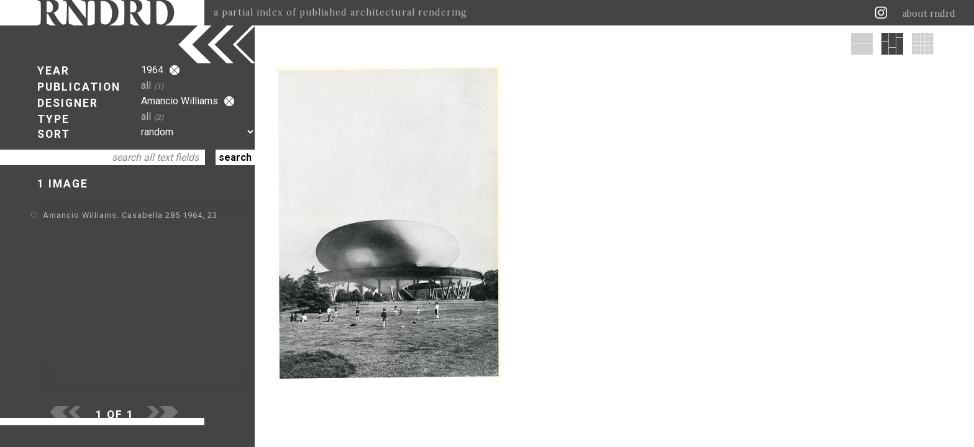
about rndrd (929, 13)
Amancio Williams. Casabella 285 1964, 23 (130, 215)
